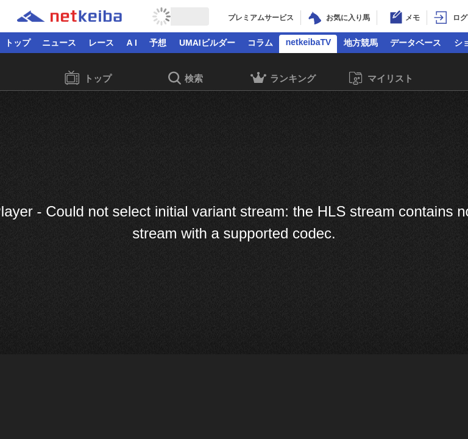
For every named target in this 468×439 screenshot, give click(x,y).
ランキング (283, 79)
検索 (185, 79)
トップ (17, 43)
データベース (415, 43)
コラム (260, 43)
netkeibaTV (309, 42)
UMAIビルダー (207, 43)
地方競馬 (361, 43)
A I (132, 43)
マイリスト (380, 78)
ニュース (59, 43)
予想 (157, 43)
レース (101, 43)
